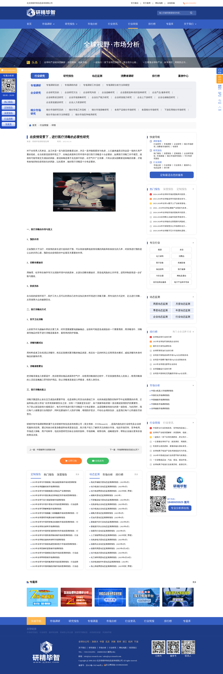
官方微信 (134, 3)
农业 (181, 250)
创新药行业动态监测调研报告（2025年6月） (109, 531)
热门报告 (8, 102)
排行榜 (152, 24)
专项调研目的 (52, 85)
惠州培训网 (53, 632)
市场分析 (92, 24)
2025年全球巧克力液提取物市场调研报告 (48, 500)
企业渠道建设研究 (54, 102)
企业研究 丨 (179, 144)
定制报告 (8, 107)
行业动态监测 (183, 316)
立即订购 (71, 461)
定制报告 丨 (179, 153)
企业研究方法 (71, 92)
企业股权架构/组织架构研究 (133, 92)
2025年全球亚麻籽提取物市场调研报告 (48, 549)
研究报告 (71, 24)
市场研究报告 (32, 632)
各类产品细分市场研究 (125, 110)
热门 (175, 331)
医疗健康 (181, 269)
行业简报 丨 (169, 165)
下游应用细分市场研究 (175, 110)
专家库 (175, 147)
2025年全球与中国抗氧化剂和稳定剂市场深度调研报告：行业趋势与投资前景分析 (55, 495)
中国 (102, 641)
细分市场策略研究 (100, 110)
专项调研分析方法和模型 (118, 85)
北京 (107, 641)
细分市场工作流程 (77, 110)
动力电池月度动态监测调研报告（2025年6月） (110, 553)
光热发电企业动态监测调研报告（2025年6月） (110, 504)
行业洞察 (156, 162)
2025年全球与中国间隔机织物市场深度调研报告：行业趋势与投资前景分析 (55, 566)
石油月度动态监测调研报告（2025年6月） (108, 518)
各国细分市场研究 (150, 110)
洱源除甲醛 (107, 632)
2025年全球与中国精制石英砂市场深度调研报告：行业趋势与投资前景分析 (55, 553)
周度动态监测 (160, 304)
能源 (160, 250)
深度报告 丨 (169, 153)
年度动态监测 (183, 310)
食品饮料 (160, 269)
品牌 (184, 331)
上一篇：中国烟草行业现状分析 (42, 450)
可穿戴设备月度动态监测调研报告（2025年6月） (111, 500)
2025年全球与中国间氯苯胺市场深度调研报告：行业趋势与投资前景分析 (55, 562)
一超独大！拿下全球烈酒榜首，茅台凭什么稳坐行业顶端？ (116, 62)
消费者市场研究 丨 (165, 147)
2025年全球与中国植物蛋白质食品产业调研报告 (51, 491)
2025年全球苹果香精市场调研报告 (46, 557)
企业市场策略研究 (77, 97)
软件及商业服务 (159, 282)
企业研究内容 (89, 92)
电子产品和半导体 (181, 282)
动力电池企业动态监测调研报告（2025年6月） (110, 509)
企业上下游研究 (144, 97)
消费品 (181, 256)
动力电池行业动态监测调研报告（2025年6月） (110, 487)
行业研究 (43, 632)
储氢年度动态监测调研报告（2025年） (106, 495)
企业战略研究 (108, 92)
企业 (179, 331)
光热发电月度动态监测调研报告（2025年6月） (110, 540)
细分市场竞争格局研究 (86, 114)
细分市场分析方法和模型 (58, 114)
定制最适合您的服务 (171, 175)
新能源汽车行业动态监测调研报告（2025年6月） (111, 522)
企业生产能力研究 (100, 97)
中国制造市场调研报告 (160, 404)
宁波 (136, 641)
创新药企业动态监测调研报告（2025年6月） (109, 544)
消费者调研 (127, 76)
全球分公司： (85, 641)
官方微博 (146, 3)
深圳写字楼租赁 (81, 632)
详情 (53, 125)
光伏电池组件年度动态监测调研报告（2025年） (110, 562)
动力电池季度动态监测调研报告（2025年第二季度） (112, 491)
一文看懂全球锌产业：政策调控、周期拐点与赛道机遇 (165, 62)
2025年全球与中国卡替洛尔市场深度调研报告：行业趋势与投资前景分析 (55, 504)
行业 (189, 331)
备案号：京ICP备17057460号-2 (91, 665)
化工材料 (160, 256)
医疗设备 (160, 263)
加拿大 (95, 641)
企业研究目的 (52, 92)
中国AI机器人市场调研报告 (162, 391)
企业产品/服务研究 (161, 92)
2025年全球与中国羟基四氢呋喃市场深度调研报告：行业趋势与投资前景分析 (55, 535)
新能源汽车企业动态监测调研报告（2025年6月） (111, 527)
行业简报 (133, 24)
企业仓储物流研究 (166, 97)
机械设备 (181, 263)
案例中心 (183, 76)
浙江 (125, 641)
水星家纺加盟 (95, 632)
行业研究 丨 (159, 144)
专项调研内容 (71, 85)
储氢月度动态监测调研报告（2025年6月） (108, 513)
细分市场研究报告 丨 (175, 156)
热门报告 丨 (159, 153)
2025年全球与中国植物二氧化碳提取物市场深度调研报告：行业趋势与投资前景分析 (54, 482)
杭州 (130, 641)
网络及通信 (181, 276)
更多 (77, 474)
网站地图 (159, 3)
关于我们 (190, 24)
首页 (29, 24)
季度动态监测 (160, 310)
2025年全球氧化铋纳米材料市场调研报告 (48, 540)
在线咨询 (98, 461)
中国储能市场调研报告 (160, 400)
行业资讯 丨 (179, 165)
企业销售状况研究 (54, 97)
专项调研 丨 (169, 144)
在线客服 (171, 3)
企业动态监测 (160, 316)
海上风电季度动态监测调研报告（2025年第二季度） (112, 566)
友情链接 (31, 629)
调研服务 (156, 141)
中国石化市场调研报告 (160, 395)
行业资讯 (113, 24)
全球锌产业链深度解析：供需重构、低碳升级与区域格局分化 (67, 62)
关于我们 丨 (84, 648)
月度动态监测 (183, 304)
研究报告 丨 (94, 648)
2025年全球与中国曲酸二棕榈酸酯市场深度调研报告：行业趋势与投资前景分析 (55, 513)
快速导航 (36, 621)
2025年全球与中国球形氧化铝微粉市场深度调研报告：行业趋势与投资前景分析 (55, 522)
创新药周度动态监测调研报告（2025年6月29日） (111, 549)
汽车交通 (160, 276)
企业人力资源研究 (77, 102)
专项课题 (93, 621)
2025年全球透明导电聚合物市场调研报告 (48, 518)
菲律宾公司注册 (66, 632)
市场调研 (48, 24)
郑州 (119, 641)
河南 (113, 641)
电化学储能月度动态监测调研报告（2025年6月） (111, 482)
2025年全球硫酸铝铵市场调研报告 (46, 487)
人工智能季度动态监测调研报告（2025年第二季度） (112, 535)
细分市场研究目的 (54, 110)
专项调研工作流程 (91, 85)
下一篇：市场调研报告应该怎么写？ (124, 450)
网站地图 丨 (124, 648)
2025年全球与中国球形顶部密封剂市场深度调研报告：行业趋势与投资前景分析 (55, 531)
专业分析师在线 (180, 508)
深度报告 (8, 113)
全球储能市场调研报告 (160, 409)
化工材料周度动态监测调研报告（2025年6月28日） (111, 557)
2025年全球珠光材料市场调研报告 (46, 527)
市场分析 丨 (159, 165)
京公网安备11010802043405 (116, 665)
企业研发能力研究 (123, 97)
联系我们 (133, 648)
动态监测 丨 (159, 168)
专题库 (169, 24)
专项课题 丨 (162, 156)
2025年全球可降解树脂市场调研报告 (47, 509)
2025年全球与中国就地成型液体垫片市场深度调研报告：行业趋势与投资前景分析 (55, 544)
